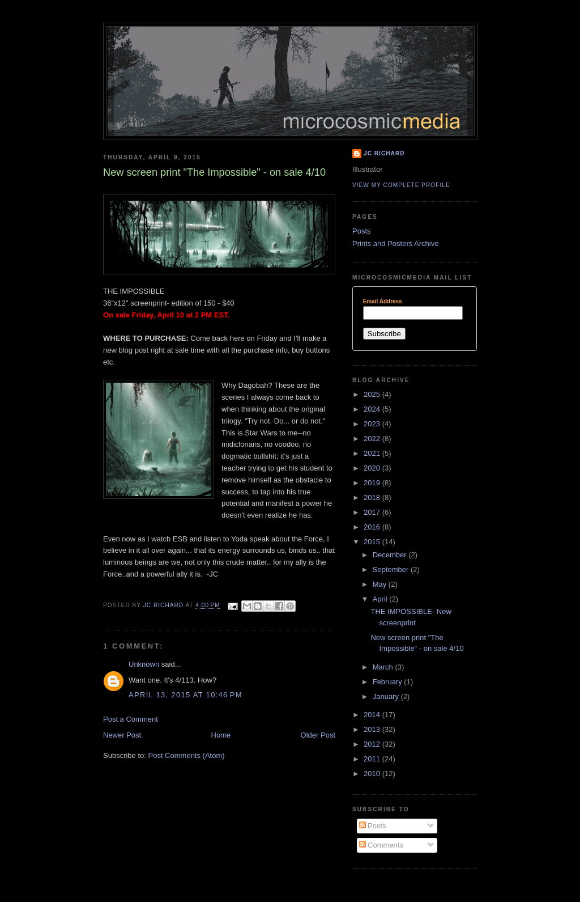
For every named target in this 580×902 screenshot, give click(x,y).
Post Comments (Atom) (186, 755)
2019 (373, 482)
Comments (381, 845)
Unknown (144, 664)
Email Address (382, 301)
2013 (373, 729)
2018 (373, 497)
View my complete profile (401, 185)
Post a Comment (130, 719)
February (388, 681)
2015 (373, 541)
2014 (373, 714)
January (387, 696)
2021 (373, 453)
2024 (373, 409)
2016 (373, 527)
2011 (373, 759)
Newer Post (122, 735)
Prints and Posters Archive (395, 243)
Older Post (318, 735)
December (391, 554)
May (381, 584)
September (392, 569)
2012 (373, 744)
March (384, 667)
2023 (373, 424)
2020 (373, 468)
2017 (373, 512)
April (381, 599)
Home (221, 735)
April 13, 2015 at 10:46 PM (185, 695)
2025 (373, 394)
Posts (361, 231)
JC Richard (384, 153)
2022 (373, 438)
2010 (373, 773)
